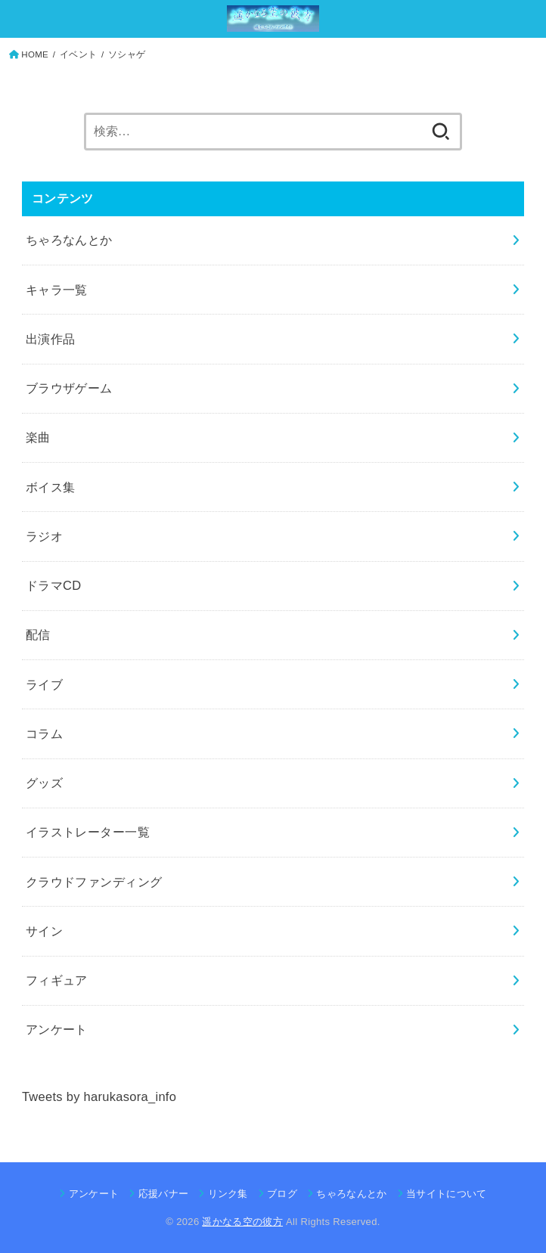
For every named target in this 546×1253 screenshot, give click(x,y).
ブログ (282, 1193)
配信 (38, 634)
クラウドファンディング (94, 882)
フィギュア (57, 980)
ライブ (44, 684)
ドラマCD (54, 585)
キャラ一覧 (57, 289)
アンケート (57, 1029)
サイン (44, 931)
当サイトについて (446, 1193)
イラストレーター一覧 (88, 832)
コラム (44, 733)
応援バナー (163, 1193)
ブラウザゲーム (69, 388)
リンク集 (228, 1193)
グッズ (44, 782)
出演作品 (51, 339)
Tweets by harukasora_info (99, 1096)
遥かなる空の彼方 (242, 1221)
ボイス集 (51, 487)
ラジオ (44, 536)
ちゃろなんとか (69, 240)
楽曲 (38, 437)
